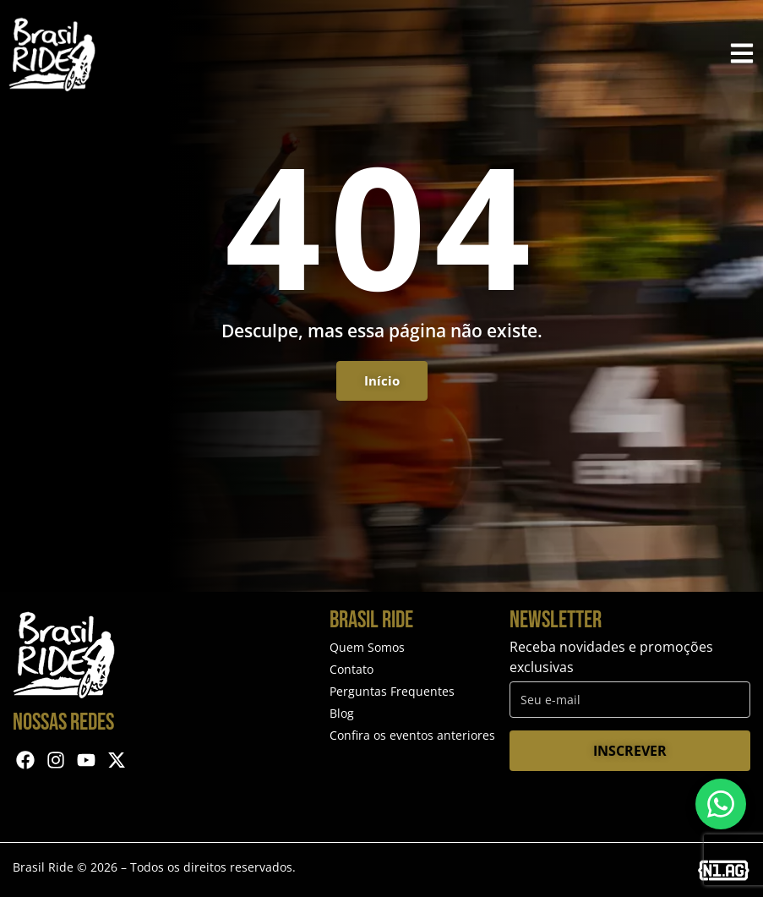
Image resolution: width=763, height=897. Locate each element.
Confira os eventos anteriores (412, 735)
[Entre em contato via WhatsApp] (720, 804)
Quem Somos (367, 647)
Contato (351, 669)
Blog (342, 713)
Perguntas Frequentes (392, 691)
